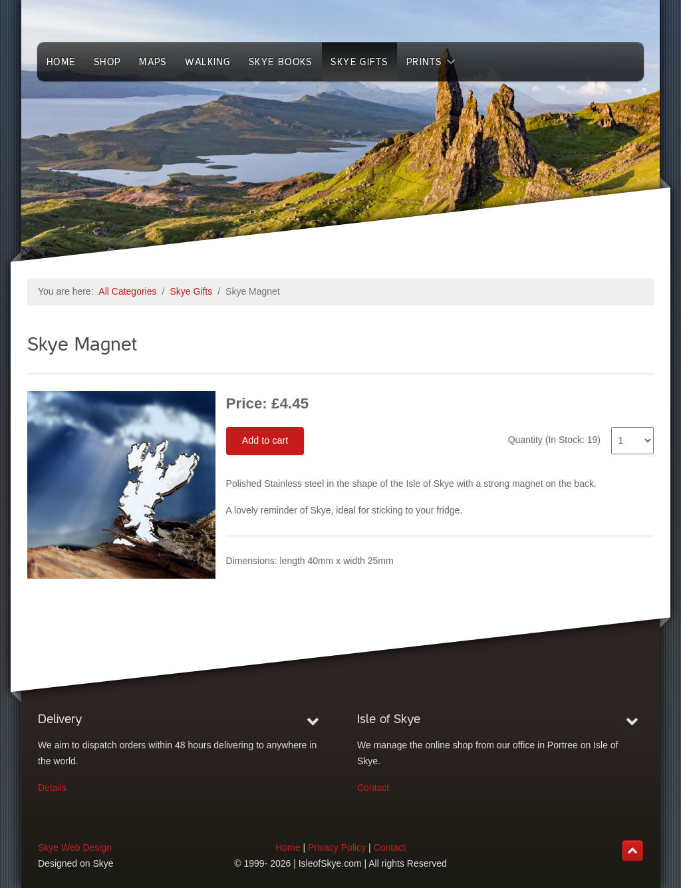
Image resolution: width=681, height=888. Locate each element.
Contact (373, 787)
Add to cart (265, 440)
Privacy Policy (337, 847)
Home (287, 847)
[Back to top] (632, 850)
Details (52, 787)
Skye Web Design (75, 847)
